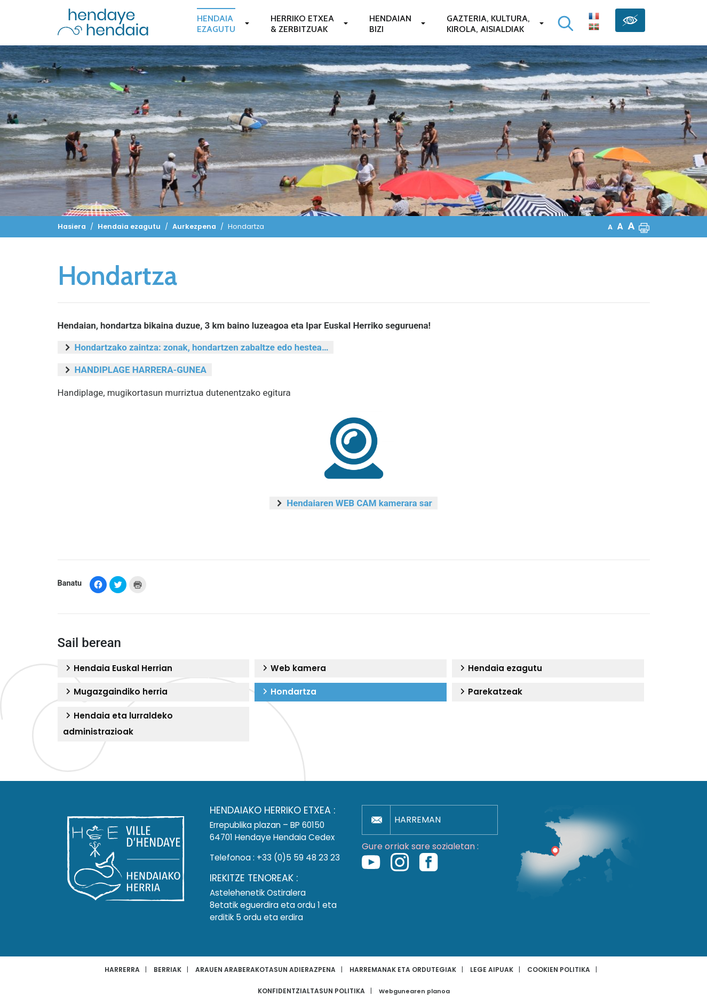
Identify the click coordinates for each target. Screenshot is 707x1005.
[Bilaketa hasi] (566, 23)
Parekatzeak (489, 692)
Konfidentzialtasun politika (311, 990)
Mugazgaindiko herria (115, 692)
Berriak (167, 969)
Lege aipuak (491, 969)
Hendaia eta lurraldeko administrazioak (118, 723)
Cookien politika (558, 969)
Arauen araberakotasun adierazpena (265, 969)
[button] (644, 226)
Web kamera (293, 668)
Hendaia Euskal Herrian (117, 668)
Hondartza (288, 692)
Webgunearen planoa (414, 991)
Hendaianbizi (390, 23)
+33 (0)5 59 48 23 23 (298, 857)
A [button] (610, 227)
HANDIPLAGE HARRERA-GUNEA (140, 369)
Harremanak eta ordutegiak (402, 969)
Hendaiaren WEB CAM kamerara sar (359, 503)
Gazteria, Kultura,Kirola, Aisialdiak (488, 23)
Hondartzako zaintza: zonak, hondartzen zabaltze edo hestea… (202, 347)
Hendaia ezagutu (499, 668)
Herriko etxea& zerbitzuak (302, 23)
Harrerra (122, 969)
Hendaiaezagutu (216, 23)
